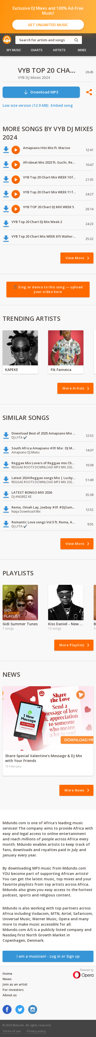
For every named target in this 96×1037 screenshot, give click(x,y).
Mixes (82, 50)
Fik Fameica (61, 369)
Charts (36, 50)
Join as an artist (15, 984)
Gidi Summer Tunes (20, 623)
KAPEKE (11, 369)
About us (10, 995)
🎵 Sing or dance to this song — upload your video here (48, 289)
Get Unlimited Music (48, 24)
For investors (13, 989)
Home (7, 973)
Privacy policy (36, 1031)
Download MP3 (40, 92)
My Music (14, 50)
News (7, 979)
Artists (59, 50)
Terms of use (12, 1031)
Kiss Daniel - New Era (65, 623)
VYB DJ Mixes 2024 (34, 77)
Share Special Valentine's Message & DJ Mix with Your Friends (43, 758)
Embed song (62, 105)
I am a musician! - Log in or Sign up (48, 956)
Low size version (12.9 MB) (25, 105)
